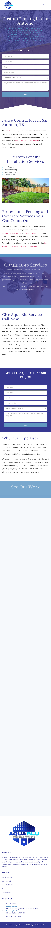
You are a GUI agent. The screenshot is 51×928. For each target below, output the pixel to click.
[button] (37, 5)
